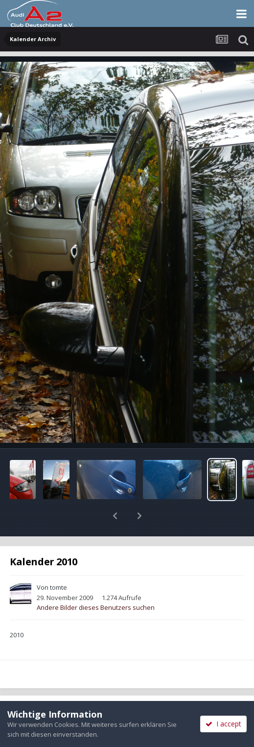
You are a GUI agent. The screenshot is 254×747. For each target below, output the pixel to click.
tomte (58, 561)
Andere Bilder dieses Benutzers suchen (96, 582)
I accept (223, 723)
